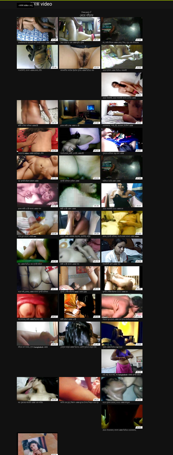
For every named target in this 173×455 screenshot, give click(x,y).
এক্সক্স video (69, 452)
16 (92, 410)
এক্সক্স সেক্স (33, 435)
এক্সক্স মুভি (25, 435)
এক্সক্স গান (23, 432)
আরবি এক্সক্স (69, 430)
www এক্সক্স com (45, 430)
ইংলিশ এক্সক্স (78, 430)
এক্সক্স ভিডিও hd (85, 432)
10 (74, 410)
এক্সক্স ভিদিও (147, 432)
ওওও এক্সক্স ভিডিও (90, 435)
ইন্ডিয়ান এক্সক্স (102, 430)
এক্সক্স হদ (41, 435)
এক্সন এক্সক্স (59, 435)
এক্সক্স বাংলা (56, 432)
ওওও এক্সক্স (68, 435)
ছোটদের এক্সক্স (137, 435)
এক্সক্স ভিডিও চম (110, 432)
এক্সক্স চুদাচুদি (39, 432)
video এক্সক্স (35, 430)
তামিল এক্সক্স (147, 435)
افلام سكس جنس (101, 452)
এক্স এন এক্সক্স (112, 430)
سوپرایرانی (78, 452)
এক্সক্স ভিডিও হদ (136, 432)
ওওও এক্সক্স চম (78, 435)
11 (81, 410)
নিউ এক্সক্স (24, 437)
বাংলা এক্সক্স (51, 437)
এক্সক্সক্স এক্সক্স (49, 435)
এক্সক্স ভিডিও (74, 432)
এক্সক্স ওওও (148, 430)
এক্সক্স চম (31, 432)
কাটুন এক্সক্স (102, 435)
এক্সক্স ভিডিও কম (98, 432)
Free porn (85, 12)
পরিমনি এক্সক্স (33, 437)
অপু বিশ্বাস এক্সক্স (58, 430)
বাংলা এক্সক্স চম (85, 437)
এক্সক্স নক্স (47, 432)
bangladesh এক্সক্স (23, 430)
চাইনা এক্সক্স (111, 435)
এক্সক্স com (121, 430)
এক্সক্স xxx (129, 430)
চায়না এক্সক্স (128, 435)
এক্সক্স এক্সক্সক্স (138, 430)
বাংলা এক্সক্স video (61, 437)
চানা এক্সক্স (119, 435)
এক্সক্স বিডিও (65, 432)
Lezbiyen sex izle (88, 452)
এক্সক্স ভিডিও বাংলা (123, 432)
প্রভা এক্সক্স (42, 437)
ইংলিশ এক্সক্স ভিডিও (90, 430)
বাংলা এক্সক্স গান (74, 437)
